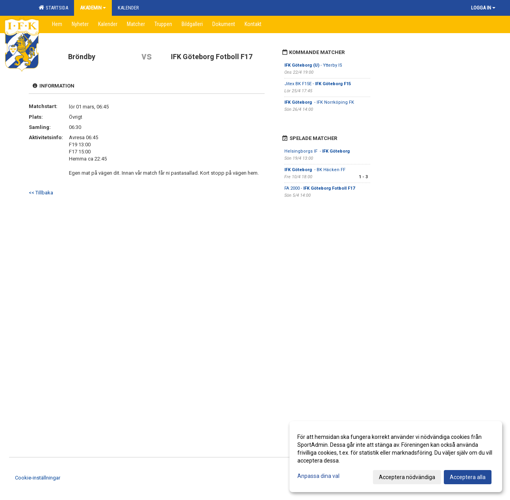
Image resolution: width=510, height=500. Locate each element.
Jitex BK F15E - (317, 83)
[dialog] (395, 456)
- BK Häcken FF (314, 169)
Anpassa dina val (318, 476)
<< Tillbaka (41, 193)
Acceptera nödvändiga (407, 477)
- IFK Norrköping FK (319, 102)
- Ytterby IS (313, 65)
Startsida (53, 7)
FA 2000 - (319, 188)
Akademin (93, 8)
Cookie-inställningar (37, 478)
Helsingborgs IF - (317, 151)
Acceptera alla (468, 477)
